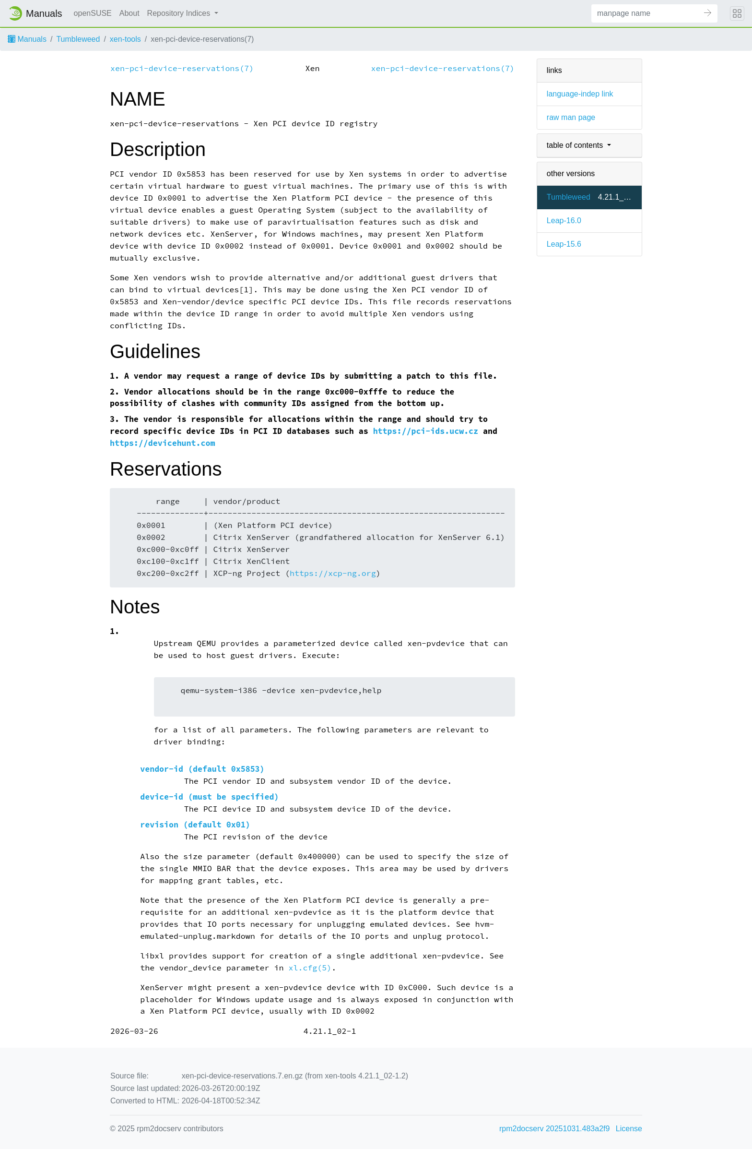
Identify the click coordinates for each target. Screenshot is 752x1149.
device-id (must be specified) (209, 797)
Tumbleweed (78, 39)
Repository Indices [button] (179, 13)
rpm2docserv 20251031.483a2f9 (554, 1129)
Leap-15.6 (564, 244)
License (629, 1129)
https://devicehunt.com (162, 443)
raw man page (571, 117)
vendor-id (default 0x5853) (202, 769)
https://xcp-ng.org (333, 573)
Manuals (27, 39)
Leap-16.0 (564, 220)
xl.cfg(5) (309, 968)
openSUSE (93, 13)
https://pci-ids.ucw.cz (425, 431)
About (129, 13)
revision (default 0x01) (195, 825)
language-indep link (580, 94)
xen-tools (125, 39)
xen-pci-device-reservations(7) (182, 68)
